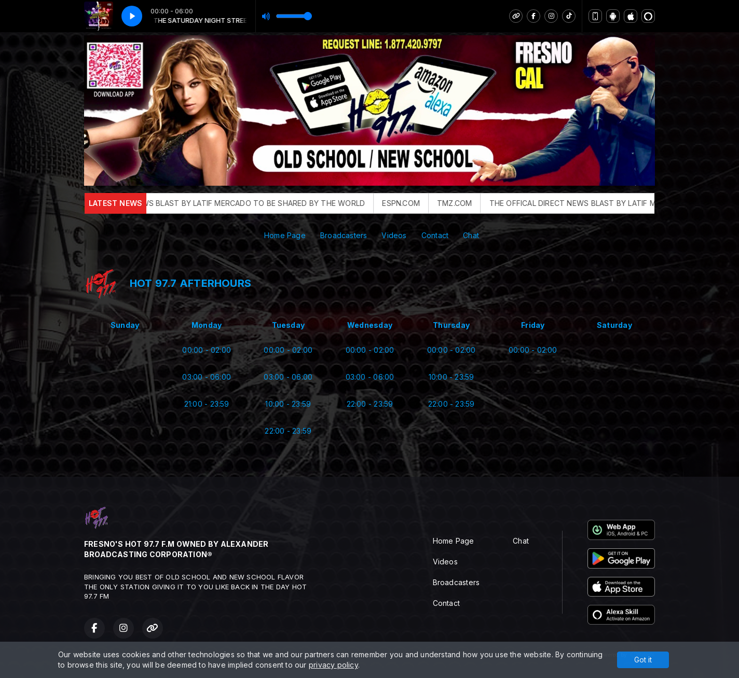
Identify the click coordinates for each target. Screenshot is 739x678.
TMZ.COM (472, 203)
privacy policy (333, 664)
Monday (206, 325)
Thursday (451, 325)
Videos (393, 235)
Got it (643, 659)
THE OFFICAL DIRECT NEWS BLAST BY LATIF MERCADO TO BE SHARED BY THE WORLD (227, 203)
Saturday (614, 325)
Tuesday (288, 325)
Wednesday (369, 325)
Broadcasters (343, 235)
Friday (532, 325)
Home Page (285, 235)
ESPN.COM (419, 203)
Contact (434, 235)
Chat (471, 235)
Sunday (125, 325)
